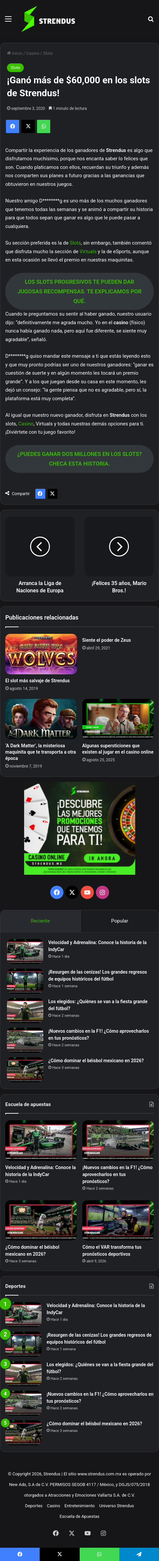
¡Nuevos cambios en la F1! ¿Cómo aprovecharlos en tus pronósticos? (117, 1174)
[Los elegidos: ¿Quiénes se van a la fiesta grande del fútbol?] (25, 1010)
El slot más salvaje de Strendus (37, 680)
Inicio (14, 53)
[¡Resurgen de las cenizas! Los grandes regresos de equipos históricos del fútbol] (25, 981)
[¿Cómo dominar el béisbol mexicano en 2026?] (25, 1069)
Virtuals (88, 252)
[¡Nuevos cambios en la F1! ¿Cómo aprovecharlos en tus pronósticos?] (25, 1040)
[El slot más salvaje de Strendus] (41, 654)
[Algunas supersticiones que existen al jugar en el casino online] (118, 719)
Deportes (34, 1505)
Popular (119, 921)
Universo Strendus (116, 1505)
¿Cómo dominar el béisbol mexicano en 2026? (96, 1060)
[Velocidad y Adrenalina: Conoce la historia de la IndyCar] (25, 951)
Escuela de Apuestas (79, 1516)
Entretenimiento (79, 1505)
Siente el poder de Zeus (106, 640)
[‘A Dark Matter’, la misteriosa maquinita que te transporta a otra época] (41, 719)
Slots (48, 53)
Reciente (40, 921)
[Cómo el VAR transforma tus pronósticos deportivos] (118, 1220)
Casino (32, 53)
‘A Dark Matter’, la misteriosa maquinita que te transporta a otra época (40, 752)
